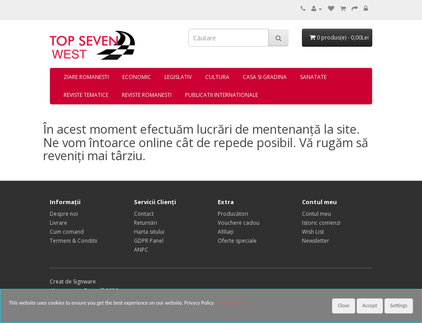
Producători (233, 214)
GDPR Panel (149, 240)
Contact (144, 214)
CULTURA (217, 77)
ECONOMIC (136, 77)
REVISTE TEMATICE (86, 95)
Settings (398, 305)
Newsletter (315, 240)
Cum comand (67, 232)
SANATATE (313, 77)
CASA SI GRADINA (265, 77)
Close (343, 305)
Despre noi (64, 214)
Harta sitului (149, 232)
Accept (369, 305)
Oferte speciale (237, 240)
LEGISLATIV (178, 77)
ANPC (141, 249)
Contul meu (316, 214)
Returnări (145, 223)
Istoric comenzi (321, 223)
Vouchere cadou (238, 223)
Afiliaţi (225, 232)
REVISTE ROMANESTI (147, 95)
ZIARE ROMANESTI (86, 77)
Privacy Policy (230, 303)
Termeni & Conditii (73, 240)
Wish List (313, 232)
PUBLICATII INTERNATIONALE (221, 95)
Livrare (58, 223)
